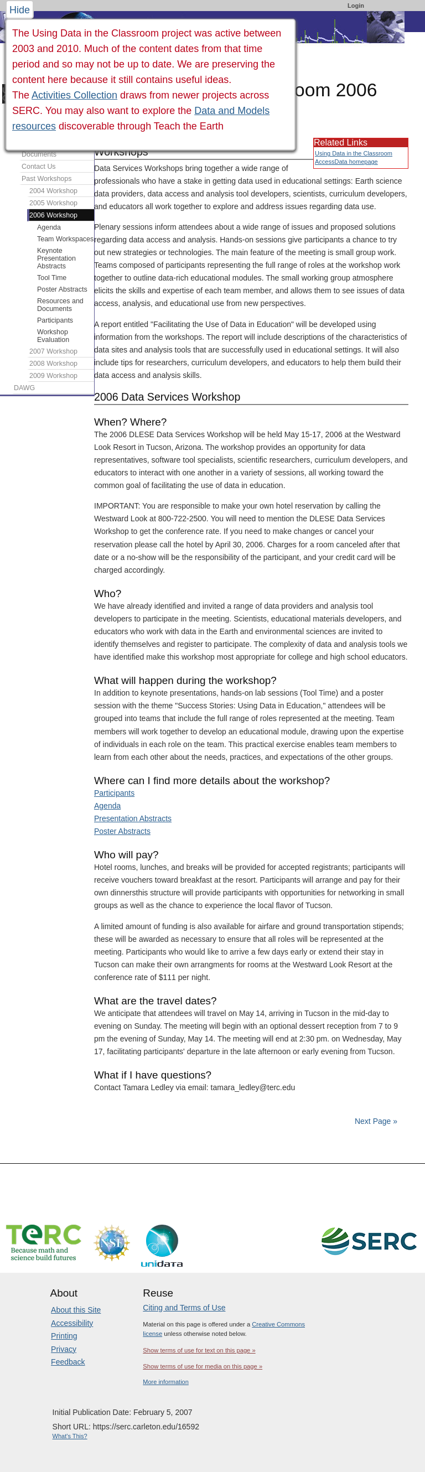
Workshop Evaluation (53, 336)
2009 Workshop (53, 376)
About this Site (76, 1309)
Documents (39, 154)
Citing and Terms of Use (184, 1307)
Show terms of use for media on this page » (202, 1366)
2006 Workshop (53, 215)
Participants (114, 793)
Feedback (68, 1361)
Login (356, 5)
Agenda (107, 805)
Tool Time (51, 278)
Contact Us (39, 166)
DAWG (24, 388)
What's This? (70, 1436)
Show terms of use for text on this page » (199, 1350)
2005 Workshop (53, 203)
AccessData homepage (346, 161)
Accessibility (72, 1323)
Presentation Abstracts (133, 818)
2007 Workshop (53, 351)
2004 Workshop (53, 191)
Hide (19, 9)
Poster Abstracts (122, 831)
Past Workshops (46, 179)
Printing (64, 1335)
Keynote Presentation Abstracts (56, 258)
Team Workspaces (65, 239)
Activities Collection (74, 95)
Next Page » (375, 1121)
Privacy (63, 1349)
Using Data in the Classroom (353, 153)
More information (166, 1381)
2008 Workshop (53, 363)
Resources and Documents (60, 305)
